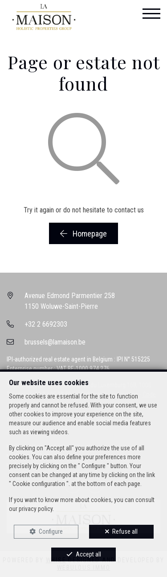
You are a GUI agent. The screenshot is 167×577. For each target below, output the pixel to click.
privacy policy (36, 508)
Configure (51, 531)
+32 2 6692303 (45, 324)
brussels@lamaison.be (55, 342)
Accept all (88, 554)
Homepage (83, 233)
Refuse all (125, 531)
